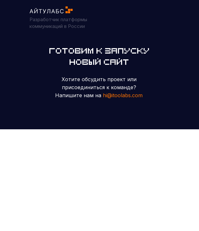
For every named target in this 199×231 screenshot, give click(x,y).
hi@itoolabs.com (123, 95)
